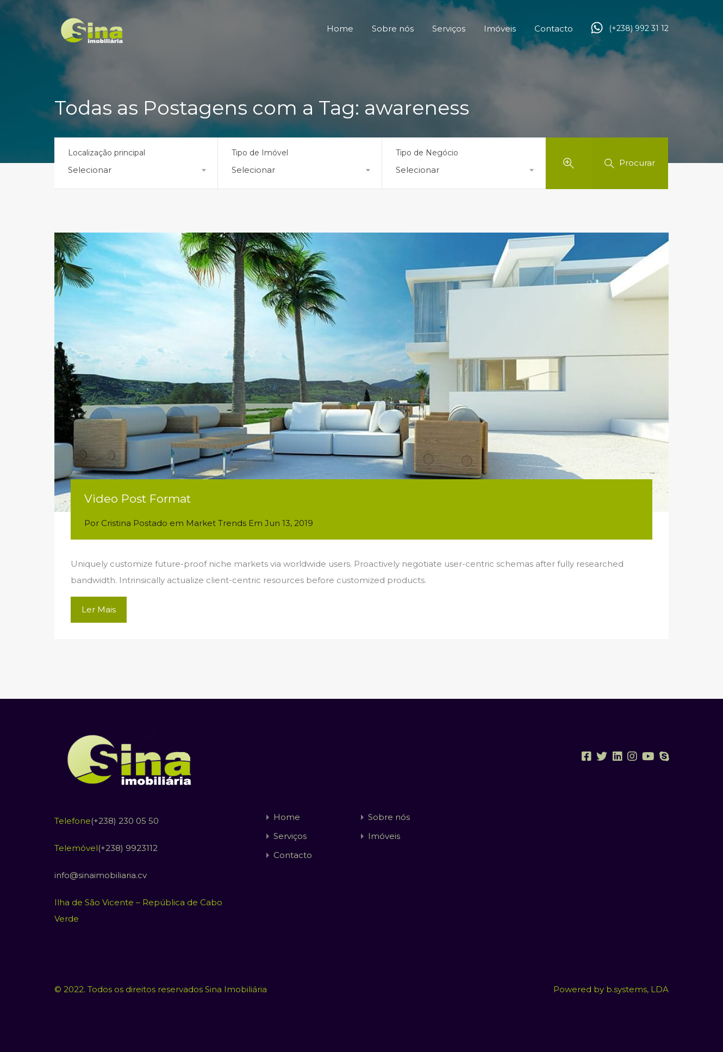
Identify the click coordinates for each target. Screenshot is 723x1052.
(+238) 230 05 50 (125, 821)
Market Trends (216, 523)
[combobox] (135, 170)
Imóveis (500, 28)
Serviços (448, 28)
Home (340, 28)
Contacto (553, 28)
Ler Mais (99, 609)
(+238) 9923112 (128, 848)
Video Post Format (137, 498)
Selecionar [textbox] (89, 170)
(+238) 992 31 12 (639, 28)
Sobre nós (393, 28)
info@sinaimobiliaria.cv (100, 875)
